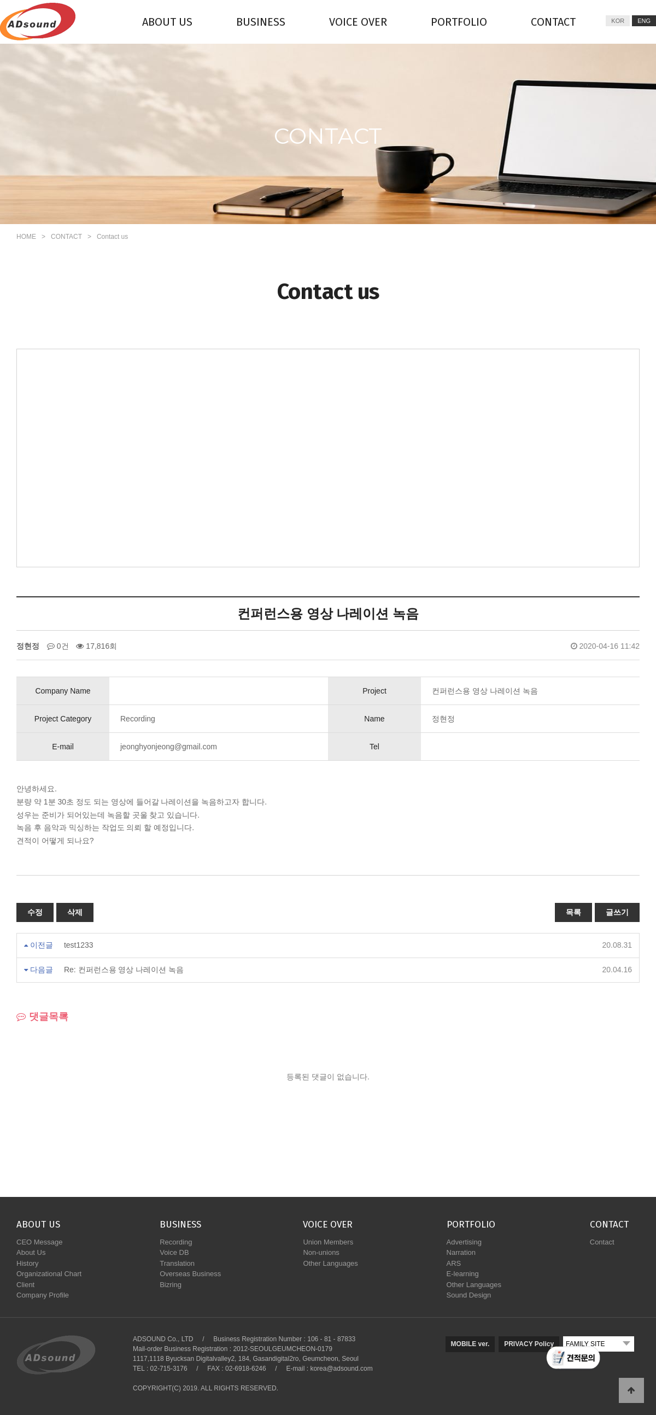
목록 (573, 912)
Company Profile (42, 1295)
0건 (58, 646)
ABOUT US (167, 21)
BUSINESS (260, 21)
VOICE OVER (358, 21)
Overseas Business (190, 1274)
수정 (35, 912)
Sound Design (469, 1295)
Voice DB (174, 1252)
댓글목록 (42, 1016)
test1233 (78, 945)
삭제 (75, 912)
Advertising (464, 1242)
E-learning (463, 1274)
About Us (30, 1252)
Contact (602, 1242)
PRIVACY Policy (529, 1344)
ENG (644, 20)
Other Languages (330, 1263)
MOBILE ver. (470, 1344)
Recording (176, 1242)
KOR (617, 20)
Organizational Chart (48, 1274)
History (27, 1263)
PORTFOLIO (459, 21)
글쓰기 (617, 912)
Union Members (328, 1242)
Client (25, 1285)
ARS (454, 1263)
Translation (177, 1263)
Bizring (170, 1285)
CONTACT (553, 21)
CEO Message (39, 1242)
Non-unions (321, 1252)
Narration (461, 1252)
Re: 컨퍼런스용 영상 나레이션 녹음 (124, 969)
